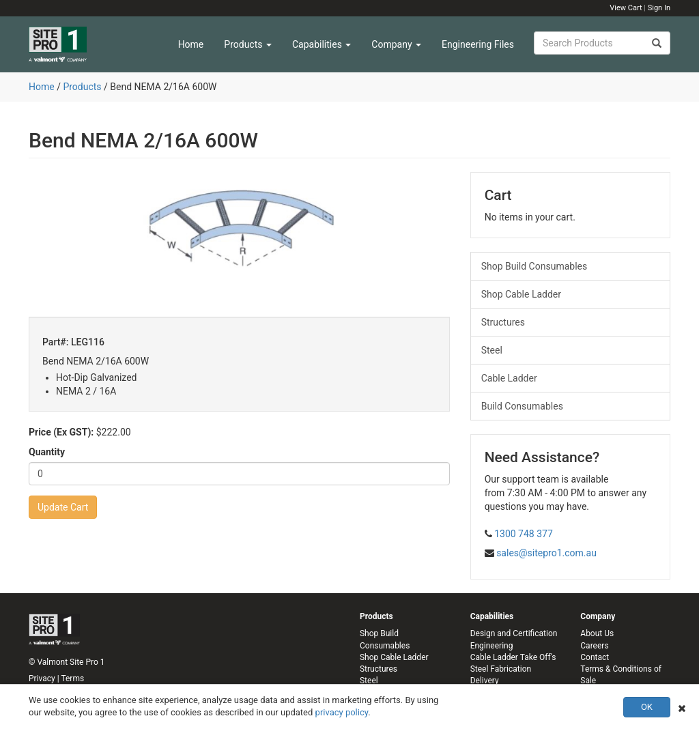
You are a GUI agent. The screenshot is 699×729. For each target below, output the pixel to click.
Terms (72, 678)
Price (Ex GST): (61, 432)
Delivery (484, 680)
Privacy (42, 678)
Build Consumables (522, 406)
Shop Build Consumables (534, 266)
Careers (594, 646)
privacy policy (342, 712)
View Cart (626, 7)
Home (191, 44)
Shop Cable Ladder (521, 294)
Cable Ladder (509, 378)
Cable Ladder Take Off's (513, 657)
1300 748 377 (523, 533)
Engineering (491, 646)
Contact (594, 657)
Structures (503, 322)
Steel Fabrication (500, 669)
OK (647, 707)
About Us (597, 633)
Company (396, 44)
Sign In (659, 7)
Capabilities (321, 44)
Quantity (47, 451)
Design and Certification (514, 633)
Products (248, 44)
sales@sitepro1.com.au (546, 552)
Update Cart (63, 507)
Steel (491, 350)
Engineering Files (478, 44)
